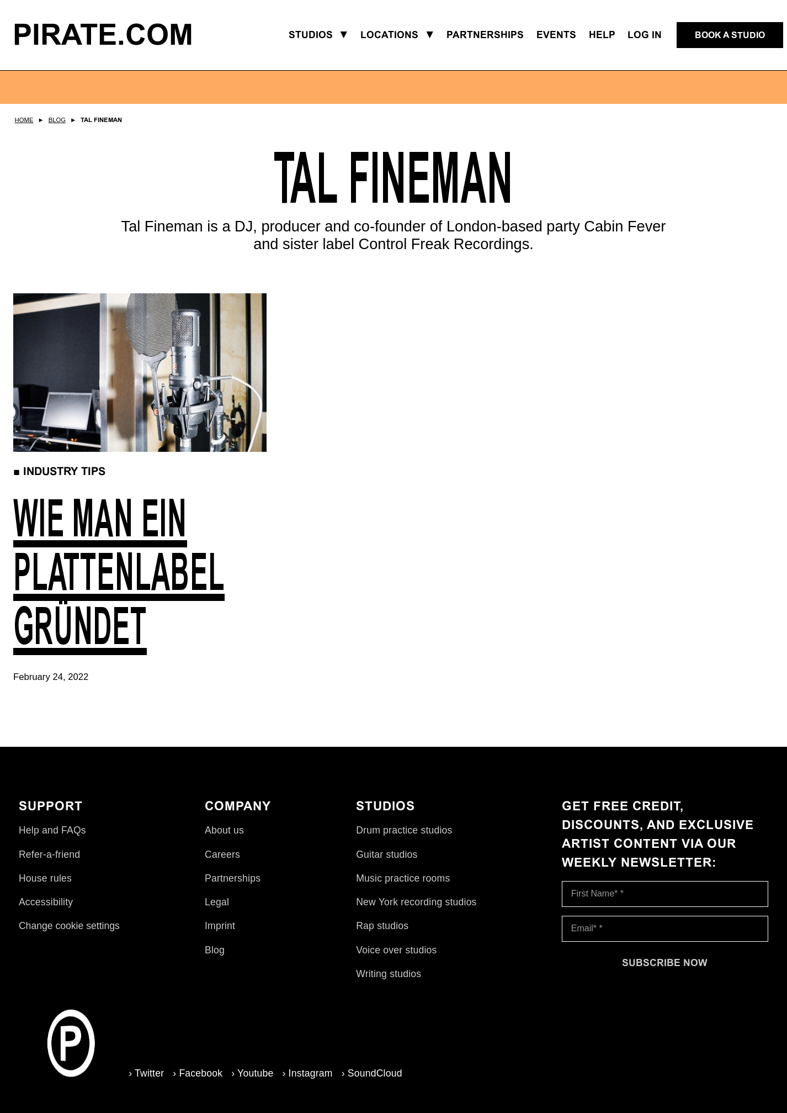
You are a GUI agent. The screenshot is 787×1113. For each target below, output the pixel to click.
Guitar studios (386, 861)
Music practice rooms (403, 885)
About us (224, 837)
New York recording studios (416, 909)
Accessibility (46, 909)
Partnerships (232, 885)
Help (602, 34)
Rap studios (382, 933)
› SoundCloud (358, 1072)
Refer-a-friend (49, 861)
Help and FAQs (52, 837)
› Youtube (239, 1072)
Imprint (220, 933)
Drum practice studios (404, 837)
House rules (45, 885)
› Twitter (133, 1072)
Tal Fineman (101, 120)
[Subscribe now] (665, 970)
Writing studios (388, 981)
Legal (217, 909)
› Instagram (294, 1072)
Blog (57, 120)
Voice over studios (396, 957)
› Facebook (185, 1072)
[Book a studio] (730, 35)
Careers (222, 861)
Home (24, 120)
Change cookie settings (69, 933)
